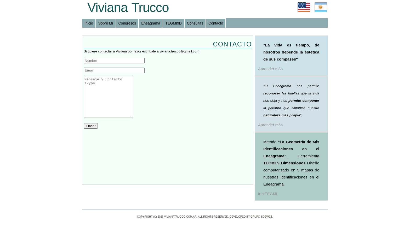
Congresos (127, 23)
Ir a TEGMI (267, 194)
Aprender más (270, 69)
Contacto (215, 23)
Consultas (195, 23)
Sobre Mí (105, 23)
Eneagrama (150, 23)
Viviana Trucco (128, 7)
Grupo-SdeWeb (261, 216)
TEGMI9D (174, 23)
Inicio (88, 23)
